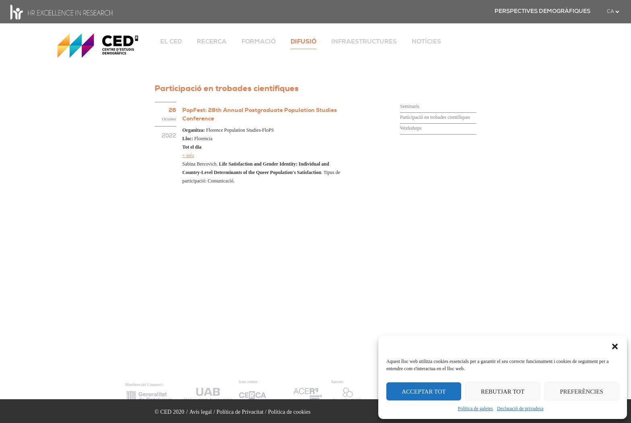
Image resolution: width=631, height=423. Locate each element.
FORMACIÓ (258, 41)
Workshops (411, 128)
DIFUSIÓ (303, 41)
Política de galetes (475, 408)
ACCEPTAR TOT (424, 391)
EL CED (171, 41)
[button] (615, 346)
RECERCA (212, 41)
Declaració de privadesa (520, 408)
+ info (188, 155)
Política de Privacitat (240, 412)
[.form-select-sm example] (613, 12)
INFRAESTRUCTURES (364, 41)
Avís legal (200, 412)
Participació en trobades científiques (435, 117)
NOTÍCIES (426, 41)
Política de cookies (289, 412)
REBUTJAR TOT (502, 391)
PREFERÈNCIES (581, 391)
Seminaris (409, 106)
